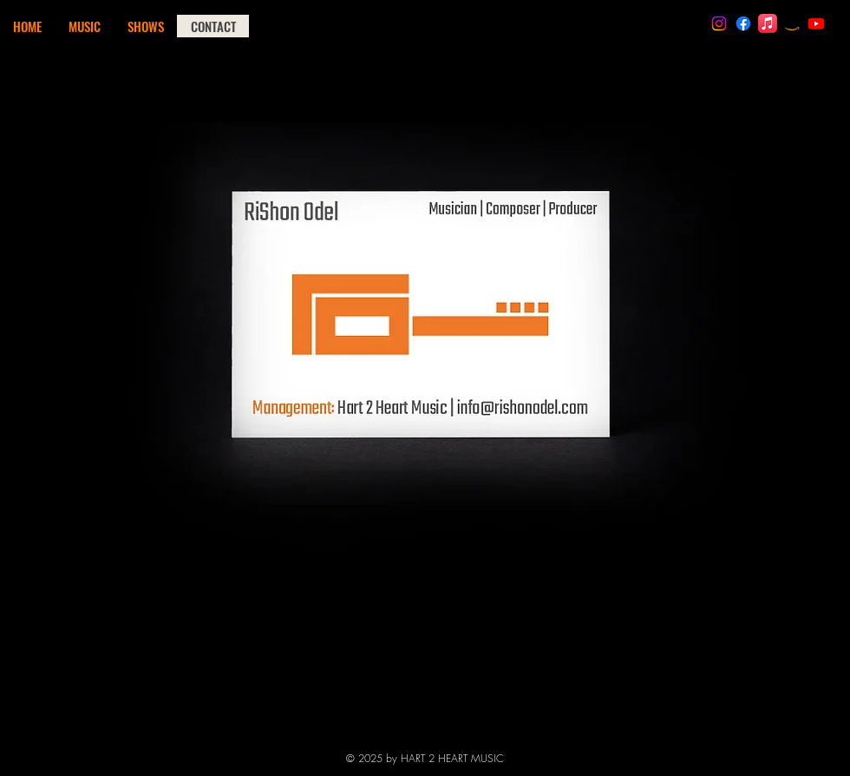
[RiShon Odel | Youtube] (816, 23)
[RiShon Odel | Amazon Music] (791, 23)
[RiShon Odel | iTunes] (767, 23)
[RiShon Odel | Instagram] (719, 23)
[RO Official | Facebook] (743, 23)
